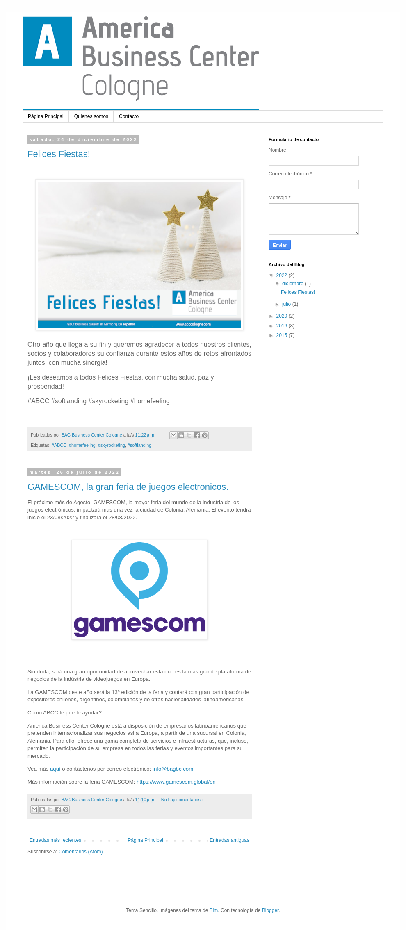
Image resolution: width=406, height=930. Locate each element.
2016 (282, 326)
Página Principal (46, 116)
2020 (282, 316)
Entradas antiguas (229, 840)
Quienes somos (91, 116)
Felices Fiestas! (58, 154)
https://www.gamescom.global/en (176, 782)
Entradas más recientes (55, 840)
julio (287, 304)
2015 (282, 335)
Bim (214, 910)
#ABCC (59, 445)
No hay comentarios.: (182, 799)
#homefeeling (82, 445)
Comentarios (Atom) (81, 852)
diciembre (293, 284)
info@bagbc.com (173, 769)
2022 (282, 275)
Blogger (270, 910)
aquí (55, 769)
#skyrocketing (111, 445)
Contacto (129, 116)
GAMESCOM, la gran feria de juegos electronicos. (127, 487)
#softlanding (139, 445)
